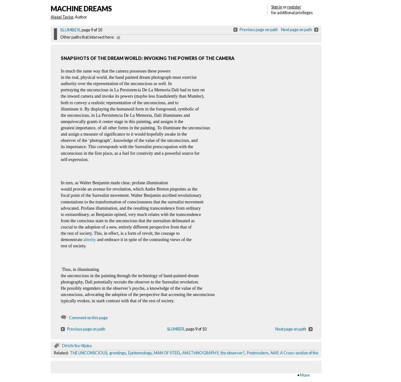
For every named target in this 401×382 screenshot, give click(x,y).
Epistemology (140, 352)
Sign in (276, 6)
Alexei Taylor (62, 16)
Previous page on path (259, 29)
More (305, 375)
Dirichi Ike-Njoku (77, 345)
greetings (117, 352)
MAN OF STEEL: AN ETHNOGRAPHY (186, 352)
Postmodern (257, 352)
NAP (274, 352)
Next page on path (296, 29)
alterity (89, 239)
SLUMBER (70, 29)
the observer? (233, 352)
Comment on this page (88, 317)
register (294, 6)
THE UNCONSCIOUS (88, 352)
